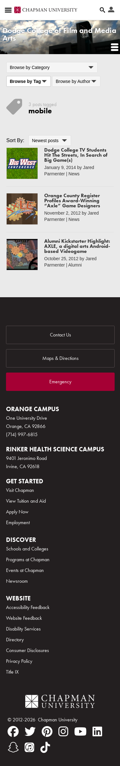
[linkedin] (97, 731)
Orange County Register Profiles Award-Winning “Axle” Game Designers (72, 200)
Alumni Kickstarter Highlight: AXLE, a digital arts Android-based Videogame (77, 246)
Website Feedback (24, 618)
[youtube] (80, 731)
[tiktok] (45, 747)
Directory (15, 639)
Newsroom (17, 581)
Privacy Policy (19, 661)
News (74, 173)
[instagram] (63, 731)
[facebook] (13, 731)
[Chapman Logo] (60, 702)
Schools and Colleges (27, 548)
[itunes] (29, 747)
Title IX (12, 672)
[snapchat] (13, 747)
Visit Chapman (20, 490)
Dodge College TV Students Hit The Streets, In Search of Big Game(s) (75, 155)
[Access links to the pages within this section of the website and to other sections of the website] (9, 10)
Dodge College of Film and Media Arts (59, 34)
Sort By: (15, 140)
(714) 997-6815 (22, 434)
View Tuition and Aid (26, 501)
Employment (18, 522)
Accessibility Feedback (28, 607)
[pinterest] (47, 731)
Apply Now (17, 511)
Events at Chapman (25, 570)
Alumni (75, 264)
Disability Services (23, 628)
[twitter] (30, 731)
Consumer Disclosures (27, 650)
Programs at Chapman (28, 559)
